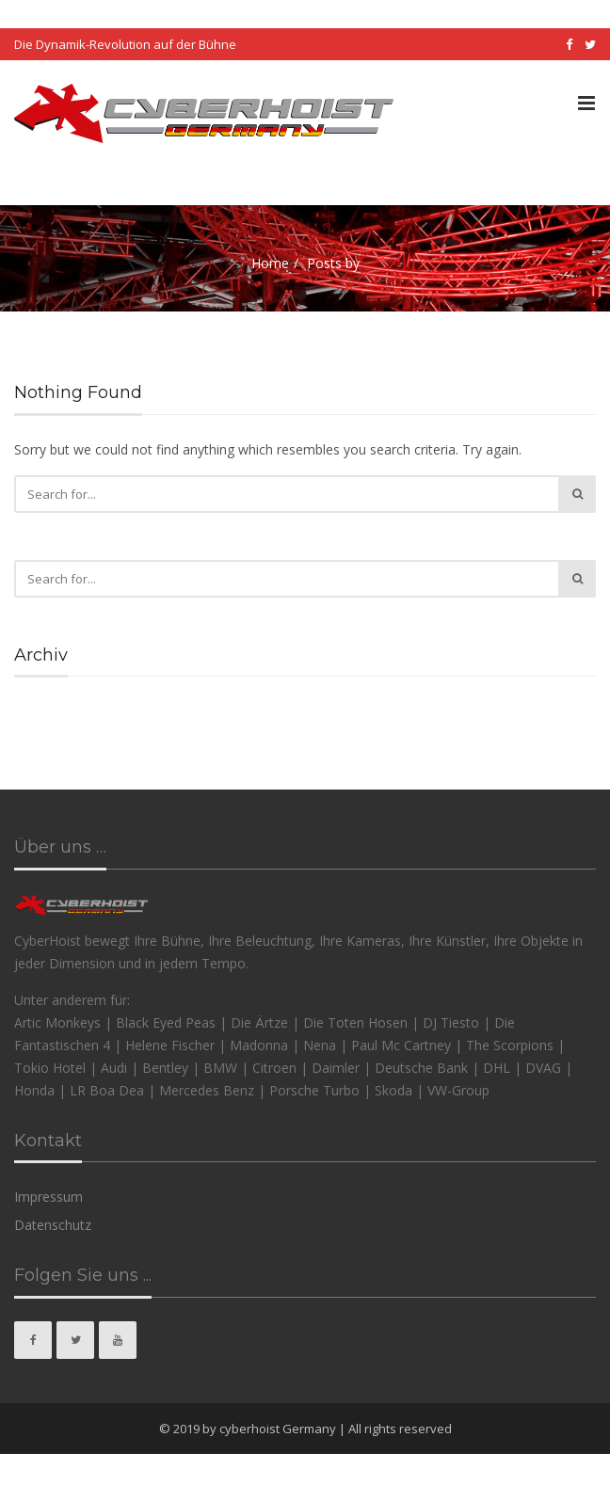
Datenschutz (52, 1225)
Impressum (48, 1197)
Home (270, 263)
